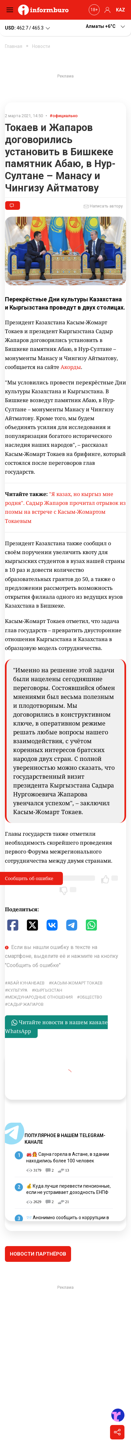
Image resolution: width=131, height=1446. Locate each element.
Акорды (71, 367)
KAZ (120, 9)
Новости (41, 46)
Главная (13, 46)
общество (91, 997)
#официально (64, 115)
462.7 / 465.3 (28, 28)
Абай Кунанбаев (26, 983)
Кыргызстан (48, 990)
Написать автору (103, 206)
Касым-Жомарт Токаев (77, 983)
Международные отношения (40, 997)
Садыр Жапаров (26, 1004)
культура (18, 990)
